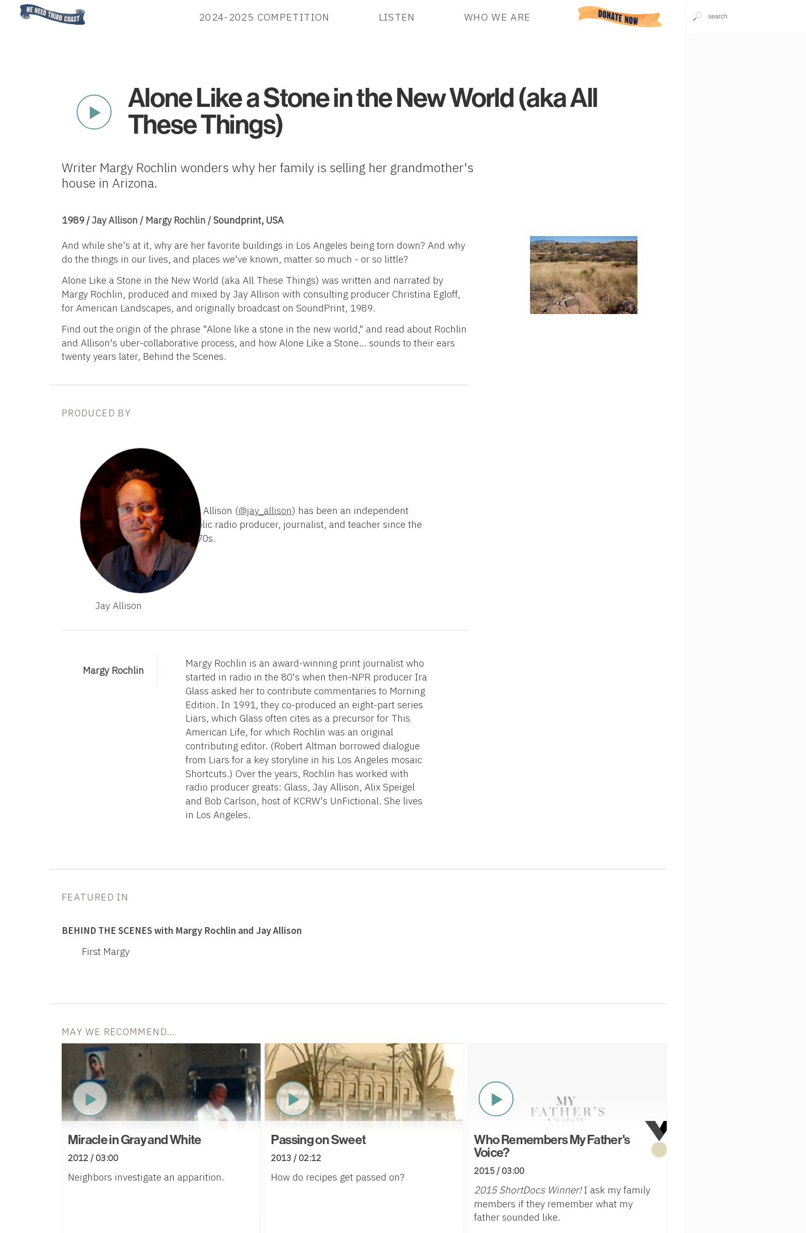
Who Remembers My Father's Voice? (552, 1146)
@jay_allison (265, 510)
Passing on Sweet (318, 1140)
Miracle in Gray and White (134, 1140)
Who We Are (497, 16)
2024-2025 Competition (264, 16)
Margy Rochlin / (179, 220)
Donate (619, 16)
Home (17, 5)
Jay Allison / (118, 220)
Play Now (94, 112)
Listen (397, 16)
